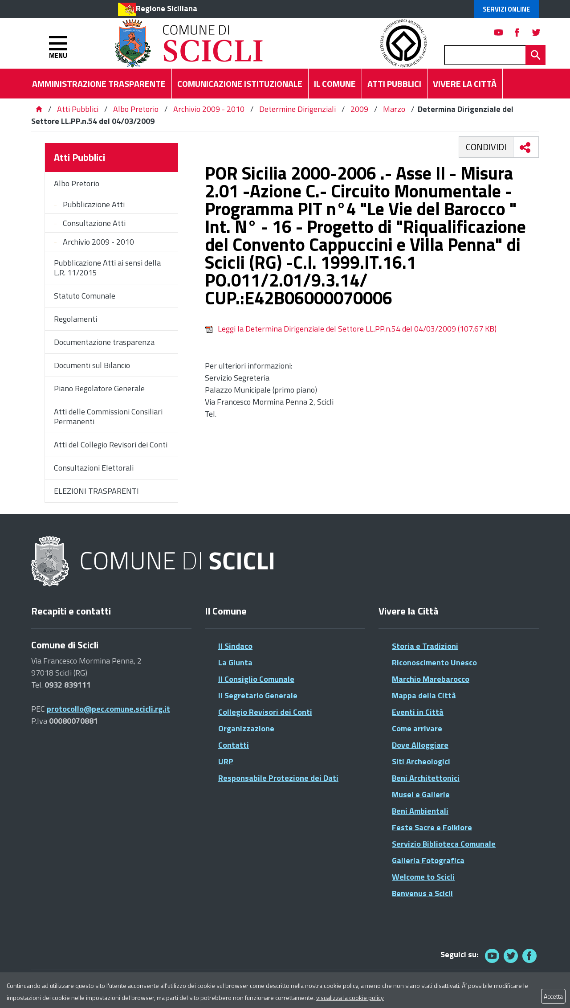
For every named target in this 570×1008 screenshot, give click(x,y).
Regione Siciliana (166, 8)
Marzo (394, 109)
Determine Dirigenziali (297, 109)
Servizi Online (506, 9)
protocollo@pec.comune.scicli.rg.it (108, 709)
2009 (359, 109)
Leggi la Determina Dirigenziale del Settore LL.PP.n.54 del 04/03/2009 (351, 329)
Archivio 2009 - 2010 (208, 109)
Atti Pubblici (77, 109)
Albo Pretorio (136, 109)
